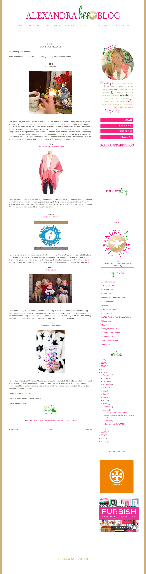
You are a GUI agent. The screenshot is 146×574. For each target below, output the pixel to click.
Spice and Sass (107, 337)
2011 (103, 441)
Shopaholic (60, 420)
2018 (103, 366)
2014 (103, 432)
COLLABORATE (121, 25)
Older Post (88, 430)
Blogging (34, 420)
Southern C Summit (50, 217)
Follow (116, 223)
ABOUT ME (34, 25)
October (106, 381)
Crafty (42, 420)
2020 (103, 360)
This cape (12, 199)
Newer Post (13, 430)
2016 (103, 372)
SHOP (83, 25)
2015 (103, 429)
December (107, 375)
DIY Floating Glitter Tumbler (51, 326)
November (107, 378)
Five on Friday (108, 421)
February (106, 407)
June (105, 394)
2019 (103, 363)
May (105, 397)
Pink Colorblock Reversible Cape (51, 147)
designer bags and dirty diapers (113, 298)
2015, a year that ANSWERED (113, 424)
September (107, 385)
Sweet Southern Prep (109, 341)
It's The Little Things (109, 309)
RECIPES (69, 25)
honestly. (104, 305)
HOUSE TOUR (53, 25)
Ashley (50, 199)
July (104, 391)
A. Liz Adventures (108, 282)
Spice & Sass (51, 270)
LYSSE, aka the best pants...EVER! (115, 413)
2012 (103, 438)
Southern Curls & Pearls (110, 333)
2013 (103, 435)
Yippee (75, 420)
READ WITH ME (99, 25)
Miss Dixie (105, 325)
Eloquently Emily (107, 301)
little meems (106, 321)
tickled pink (105, 344)
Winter (69, 420)
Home (19, 25)
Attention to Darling (109, 286)
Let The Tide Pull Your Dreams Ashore (116, 317)
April (105, 400)
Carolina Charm (107, 290)
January (106, 410)
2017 (103, 369)
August (106, 388)
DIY (46, 420)
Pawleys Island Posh (109, 329)
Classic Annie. (106, 294)
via (51, 117)
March (105, 404)
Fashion (51, 420)
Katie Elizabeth (107, 313)
